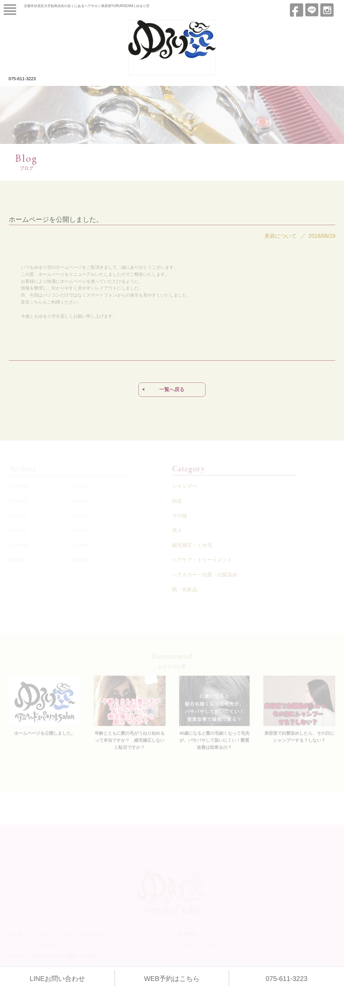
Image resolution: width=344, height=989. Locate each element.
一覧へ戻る (171, 389)
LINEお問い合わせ (57, 978)
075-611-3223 (22, 78)
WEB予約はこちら (172, 978)
